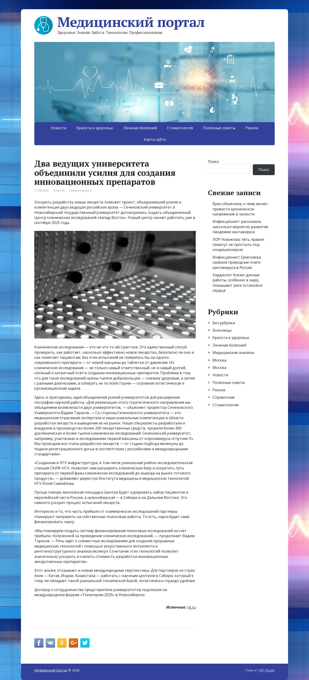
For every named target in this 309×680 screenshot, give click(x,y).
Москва (219, 360)
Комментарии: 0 (80, 190)
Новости (58, 127)
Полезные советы (219, 127)
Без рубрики (224, 322)
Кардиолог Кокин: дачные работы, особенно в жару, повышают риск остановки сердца (237, 282)
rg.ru (191, 607)
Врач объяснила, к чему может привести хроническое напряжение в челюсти (240, 209)
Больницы (222, 330)
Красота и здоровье (94, 127)
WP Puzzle (267, 670)
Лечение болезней (140, 127)
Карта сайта (155, 139)
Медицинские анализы (233, 352)
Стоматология (180, 127)
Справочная (223, 397)
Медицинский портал (119, 22)
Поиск (213, 161)
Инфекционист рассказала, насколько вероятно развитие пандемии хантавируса (240, 226)
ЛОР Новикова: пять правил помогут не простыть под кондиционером (238, 244)
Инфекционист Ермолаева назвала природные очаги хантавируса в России (237, 262)
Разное (251, 127)
